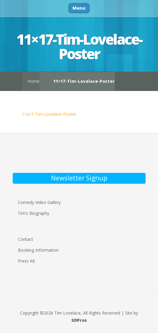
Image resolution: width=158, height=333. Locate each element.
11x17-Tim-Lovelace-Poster (49, 114)
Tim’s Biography (33, 213)
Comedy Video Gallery (39, 202)
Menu (79, 8)
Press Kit (26, 261)
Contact (25, 239)
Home (33, 81)
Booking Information (38, 250)
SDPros (79, 320)
